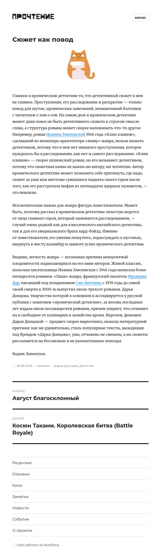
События (20, 519)
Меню (140, 18)
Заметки (42, 366)
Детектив (86, 366)
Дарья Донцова (66, 366)
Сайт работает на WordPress (38, 545)
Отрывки (21, 474)
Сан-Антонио (88, 282)
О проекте (22, 530)
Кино (17, 485)
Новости (20, 508)
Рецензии (22, 463)
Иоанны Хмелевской (65, 134)
